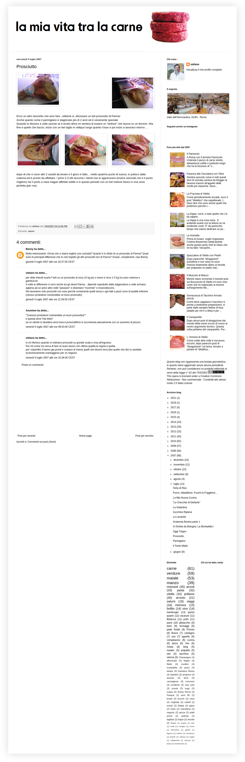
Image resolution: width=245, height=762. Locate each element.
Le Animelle (193, 235)
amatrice (186, 674)
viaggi (191, 601)
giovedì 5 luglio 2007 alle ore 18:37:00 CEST (50, 261)
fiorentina (175, 730)
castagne (189, 633)
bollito (171, 608)
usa (173, 636)
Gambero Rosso (186, 671)
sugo (187, 688)
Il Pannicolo (193, 153)
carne (172, 568)
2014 (174, 422)
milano (179, 733)
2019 (174, 402)
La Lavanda (179, 516)
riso (187, 643)
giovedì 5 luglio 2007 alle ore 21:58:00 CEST (50, 299)
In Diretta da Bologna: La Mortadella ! (193, 526)
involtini (185, 664)
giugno (178, 551)
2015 (174, 417)
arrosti (190, 586)
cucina (191, 640)
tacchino (184, 653)
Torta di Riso (180, 488)
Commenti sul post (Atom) (41, 441)
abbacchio (184, 622)
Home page (85, 435)
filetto (169, 664)
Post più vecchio (144, 435)
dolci (169, 626)
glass (191, 705)
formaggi (184, 626)
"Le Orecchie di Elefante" (186, 502)
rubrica (183, 737)
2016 (174, 412)
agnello (186, 636)
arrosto (180, 597)
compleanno (173, 640)
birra (186, 678)
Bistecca (171, 619)
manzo (173, 583)
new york (189, 685)
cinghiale (175, 702)
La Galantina (180, 507)
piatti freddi (173, 629)
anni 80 (185, 695)
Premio (190, 629)
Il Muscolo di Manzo (198, 275)
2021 (174, 398)
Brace (175, 633)
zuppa (170, 692)
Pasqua (170, 695)
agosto (178, 479)
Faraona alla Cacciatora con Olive (205, 173)
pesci (186, 667)
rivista (170, 646)
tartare (170, 671)
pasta (180, 590)
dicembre (179, 459)
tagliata (170, 719)
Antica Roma (184, 692)
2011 (174, 436)
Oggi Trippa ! (180, 531)
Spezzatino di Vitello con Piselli (204, 255)
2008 (174, 450)
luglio (177, 483)
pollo (186, 619)
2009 (174, 445)
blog (185, 646)
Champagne (185, 657)
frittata (181, 705)
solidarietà (175, 740)
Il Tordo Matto (180, 545)
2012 (174, 431)
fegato (187, 660)
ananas (170, 678)
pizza (175, 643)
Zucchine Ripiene (182, 512)
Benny (29, 249)
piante (172, 737)
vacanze (184, 615)
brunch (181, 698)
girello (187, 730)
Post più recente (26, 435)
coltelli (187, 702)
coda (172, 726)
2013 (174, 426)
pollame (189, 594)
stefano (30, 272)
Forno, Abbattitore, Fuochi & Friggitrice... (195, 492)
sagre (192, 737)
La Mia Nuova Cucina (185, 497)
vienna (170, 657)
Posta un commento (33, 364)
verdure (173, 573)
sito (169, 653)
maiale (172, 578)
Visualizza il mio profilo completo (204, 69)
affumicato (172, 660)
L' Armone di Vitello (197, 337)
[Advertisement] (85, 400)
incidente (175, 685)
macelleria (186, 709)
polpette (185, 650)
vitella (170, 594)
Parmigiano (179, 540)
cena (192, 698)
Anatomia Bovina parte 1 (186, 521)
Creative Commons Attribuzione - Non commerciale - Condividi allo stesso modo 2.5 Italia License (196, 380)
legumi (170, 733)
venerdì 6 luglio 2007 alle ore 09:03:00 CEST (50, 326)
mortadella (172, 667)
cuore (192, 726)
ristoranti (172, 586)
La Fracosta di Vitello (198, 193)
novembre (179, 464)
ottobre (178, 469)
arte (193, 723)
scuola (175, 688)
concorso (190, 681)
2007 (174, 455)
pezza (182, 712)
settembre (179, 474)
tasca (169, 743)
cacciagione (172, 681)
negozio (171, 712)
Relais (173, 723)
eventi (170, 705)
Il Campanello (194, 317)
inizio (173, 709)
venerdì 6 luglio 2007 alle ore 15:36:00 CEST (50, 357)
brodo (170, 698)
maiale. (171, 650)
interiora (180, 605)
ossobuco (190, 733)
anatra (183, 723)
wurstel (190, 719)
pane (169, 622)
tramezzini (179, 743)
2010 (174, 441)
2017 (174, 407)
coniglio (181, 726)
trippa (180, 719)
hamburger (173, 612)
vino (185, 608)
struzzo (187, 740)
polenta (185, 716)
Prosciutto (178, 536)
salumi (31, 231)
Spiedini (174, 674)
